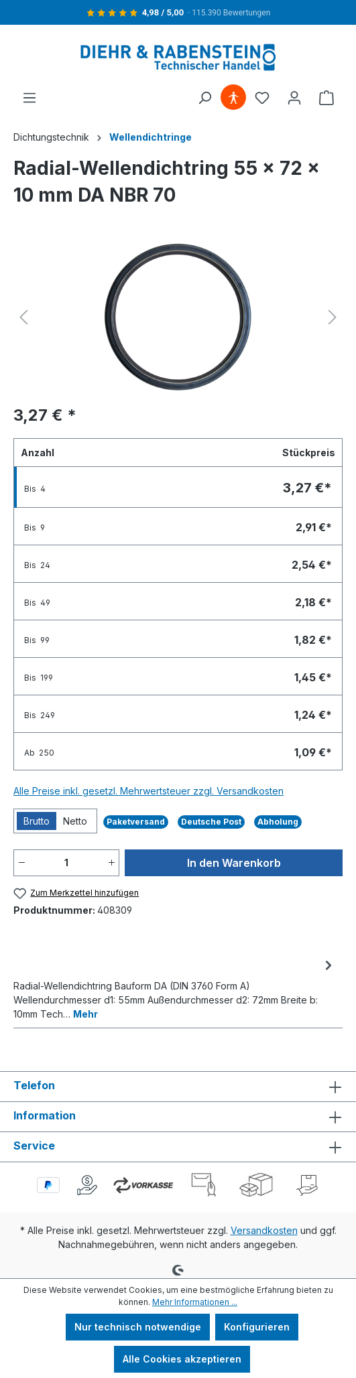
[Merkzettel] (262, 97)
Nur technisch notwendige (137, 1326)
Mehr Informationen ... (194, 1302)
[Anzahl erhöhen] (111, 863)
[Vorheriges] (23, 317)
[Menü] (29, 97)
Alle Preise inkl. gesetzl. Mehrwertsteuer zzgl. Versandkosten (148, 791)
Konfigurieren (257, 1326)
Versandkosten (264, 1230)
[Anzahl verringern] (21, 863)
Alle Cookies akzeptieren (182, 1359)
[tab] (174, 988)
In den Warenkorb (234, 863)
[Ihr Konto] (294, 97)
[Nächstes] (332, 317)
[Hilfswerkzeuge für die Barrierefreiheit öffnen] (233, 97)
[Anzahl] (66, 863)
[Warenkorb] (326, 97)
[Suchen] (204, 97)
